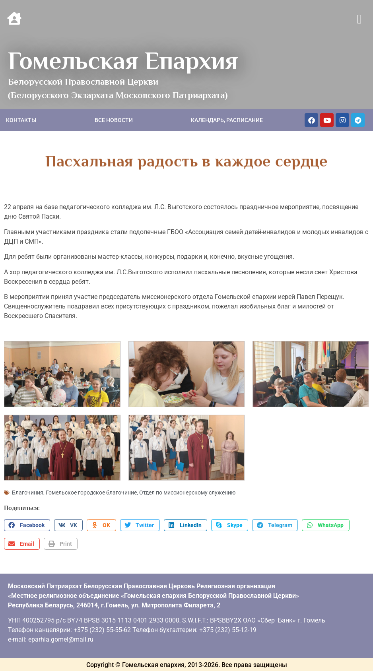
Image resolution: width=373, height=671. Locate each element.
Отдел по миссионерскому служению (187, 492)
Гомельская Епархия (123, 60)
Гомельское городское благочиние (91, 492)
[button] (359, 19)
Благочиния (27, 492)
